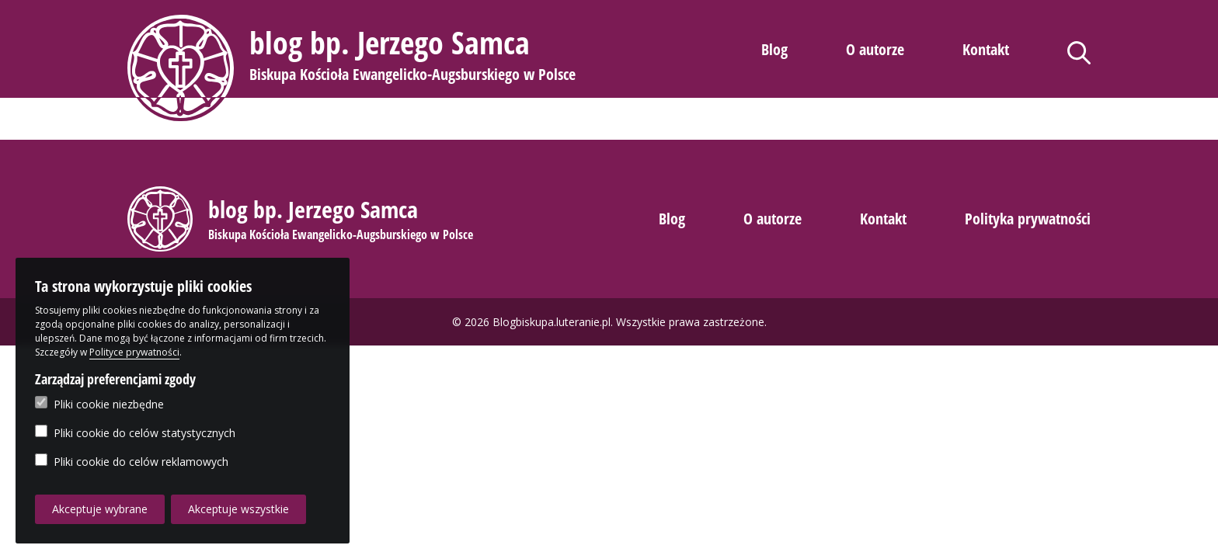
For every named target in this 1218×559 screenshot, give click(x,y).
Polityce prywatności (134, 352)
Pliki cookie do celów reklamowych (131, 461)
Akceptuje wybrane (100, 509)
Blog (774, 49)
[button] (353, 68)
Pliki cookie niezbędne (99, 403)
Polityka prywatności (1028, 218)
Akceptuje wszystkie (238, 509)
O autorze (875, 49)
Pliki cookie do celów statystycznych (135, 432)
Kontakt (985, 49)
